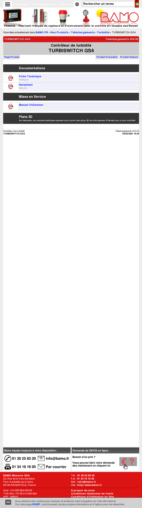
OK (8, 502)
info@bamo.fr (87, 481)
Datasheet (26, 84)
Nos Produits (59, 32)
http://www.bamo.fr (89, 485)
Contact (66, 4)
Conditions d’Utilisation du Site (92, 496)
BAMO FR (42, 32)
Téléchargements (44, 4)
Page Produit (11, 57)
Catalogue (21, 4)
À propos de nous (83, 490)
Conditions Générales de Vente (92, 493)
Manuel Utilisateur (31, 104)
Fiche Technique (30, 76)
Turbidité (103, 32)
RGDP (36, 504)
